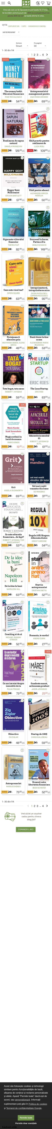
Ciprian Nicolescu (39, 296)
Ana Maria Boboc (10, 343)
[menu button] (3, 3)
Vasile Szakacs (39, 245)
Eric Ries (39, 392)
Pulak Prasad (13, 689)
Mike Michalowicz (13, 97)
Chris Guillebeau (39, 737)
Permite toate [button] (26, 1118)
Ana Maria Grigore (39, 97)
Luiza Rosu (39, 146)
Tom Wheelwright (15, 541)
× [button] (48, 9)
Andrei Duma (39, 638)
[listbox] (11, 32)
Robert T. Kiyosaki (13, 392)
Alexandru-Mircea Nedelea (39, 194)
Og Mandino (39, 492)
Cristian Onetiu (39, 590)
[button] (13, 3)
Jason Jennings (39, 689)
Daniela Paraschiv (13, 146)
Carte (23, 26)
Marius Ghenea (13, 786)
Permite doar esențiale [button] (26, 1123)
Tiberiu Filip (13, 245)
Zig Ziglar (13, 737)
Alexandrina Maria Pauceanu (39, 344)
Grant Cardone (39, 541)
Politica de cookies (38, 1104)
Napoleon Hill (13, 589)
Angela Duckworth (13, 490)
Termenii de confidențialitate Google (23, 1108)
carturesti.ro (13, 26)
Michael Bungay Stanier (13, 638)
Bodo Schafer (39, 788)
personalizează (22, 1100)
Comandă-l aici (25, 829)
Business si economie (36, 26)
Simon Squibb (13, 293)
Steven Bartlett (13, 196)
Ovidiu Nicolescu (39, 293)
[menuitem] (37, 3)
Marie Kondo (13, 442)
